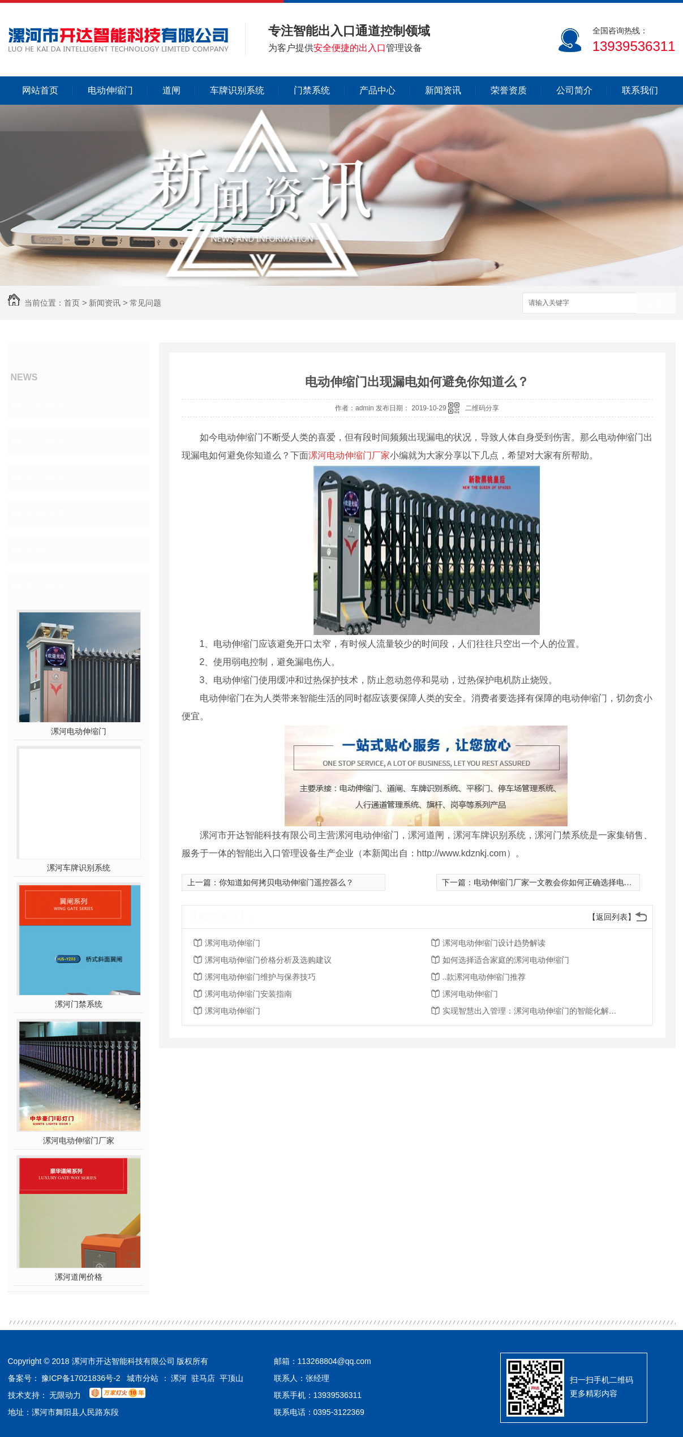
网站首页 (40, 90)
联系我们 (640, 90)
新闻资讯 (443, 90)
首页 (72, 302)
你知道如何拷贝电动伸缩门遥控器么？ (286, 882)
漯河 (179, 1378)
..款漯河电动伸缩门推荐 (484, 976)
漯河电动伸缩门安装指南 (248, 993)
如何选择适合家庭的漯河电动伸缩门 (506, 959)
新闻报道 (45, 514)
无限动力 (65, 1395)
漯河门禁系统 (78, 1004)
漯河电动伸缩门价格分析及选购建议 (268, 959)
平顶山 (231, 1378)
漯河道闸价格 (78, 1276)
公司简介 (574, 90)
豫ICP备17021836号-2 (81, 1378)
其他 (35, 550)
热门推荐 (45, 586)
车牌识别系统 (237, 90)
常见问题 (145, 302)
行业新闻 (45, 441)
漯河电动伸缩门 (78, 731)
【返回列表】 (611, 916)
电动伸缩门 (110, 90)
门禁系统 (312, 90)
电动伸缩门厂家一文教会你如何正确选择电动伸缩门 (565, 882)
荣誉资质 (509, 90)
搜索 (656, 303)
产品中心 (377, 90)
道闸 (171, 90)
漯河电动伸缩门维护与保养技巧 (260, 976)
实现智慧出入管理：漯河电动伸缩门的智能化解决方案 (533, 1010)
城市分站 (142, 1378)
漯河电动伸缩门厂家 (78, 1140)
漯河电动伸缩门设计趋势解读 (494, 942)
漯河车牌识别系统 (78, 867)
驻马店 (203, 1378)
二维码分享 (482, 408)
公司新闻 (45, 405)
